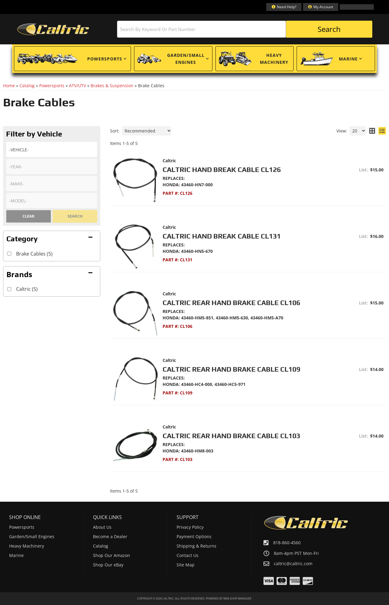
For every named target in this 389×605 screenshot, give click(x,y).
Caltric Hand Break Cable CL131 (222, 236)
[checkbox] (9, 289)
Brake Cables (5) (34, 253)
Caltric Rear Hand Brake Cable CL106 (231, 302)
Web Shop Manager (237, 598)
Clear (28, 216)
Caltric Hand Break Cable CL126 (222, 169)
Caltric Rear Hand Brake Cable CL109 (231, 369)
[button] (244, 29)
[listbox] (51, 149)
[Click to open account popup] (320, 7)
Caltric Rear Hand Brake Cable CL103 (231, 435)
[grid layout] (372, 131)
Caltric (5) (27, 289)
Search (75, 216)
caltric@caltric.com (293, 564)
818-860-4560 (287, 542)
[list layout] (382, 131)
